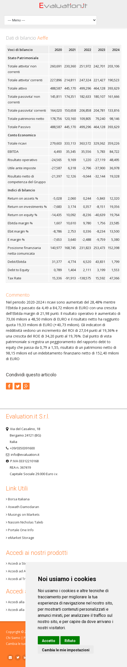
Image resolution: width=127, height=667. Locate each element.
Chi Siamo (13, 638)
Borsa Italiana (18, 499)
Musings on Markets (23, 514)
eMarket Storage (20, 537)
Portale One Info (20, 530)
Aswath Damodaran (22, 506)
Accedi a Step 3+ (19, 563)
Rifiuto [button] (70, 641)
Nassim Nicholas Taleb (24, 522)
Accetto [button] (48, 641)
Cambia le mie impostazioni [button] (65, 650)
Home (63, 7)
